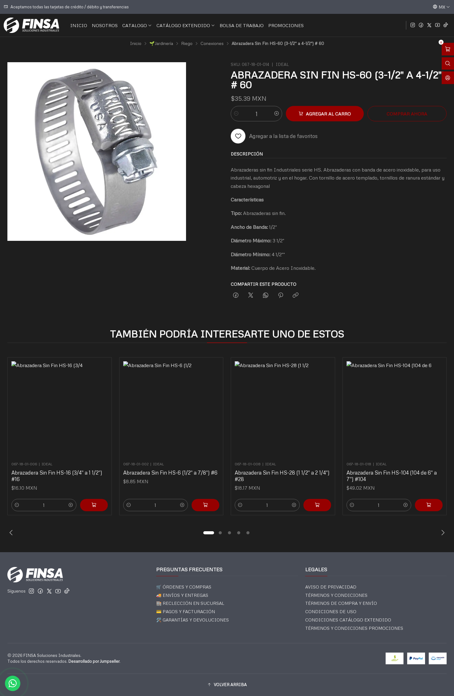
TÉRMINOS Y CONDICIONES (336, 595)
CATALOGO (137, 25)
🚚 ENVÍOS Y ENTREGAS (182, 595)
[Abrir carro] (448, 49)
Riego (187, 43)
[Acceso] (448, 77)
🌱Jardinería (161, 43)
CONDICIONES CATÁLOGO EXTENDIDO (348, 619)
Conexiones (212, 43)
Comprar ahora (407, 113)
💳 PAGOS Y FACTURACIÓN (185, 611)
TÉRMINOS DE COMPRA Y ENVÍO (341, 603)
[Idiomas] (441, 6)
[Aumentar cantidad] (276, 113)
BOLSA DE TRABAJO (242, 25)
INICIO (78, 25)
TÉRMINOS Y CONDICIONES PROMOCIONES (354, 628)
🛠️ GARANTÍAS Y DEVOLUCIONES (192, 619)
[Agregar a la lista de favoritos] (274, 136)
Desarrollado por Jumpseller (94, 661)
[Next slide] (442, 532)
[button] (208, 532)
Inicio (135, 43)
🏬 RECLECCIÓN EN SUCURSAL (190, 603)
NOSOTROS (105, 25)
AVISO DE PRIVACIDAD (330, 586)
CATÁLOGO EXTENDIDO (185, 25)
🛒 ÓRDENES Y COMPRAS (183, 586)
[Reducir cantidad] (236, 113)
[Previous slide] (12, 532)
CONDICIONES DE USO (330, 611)
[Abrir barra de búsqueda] (448, 63)
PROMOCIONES (286, 25)
